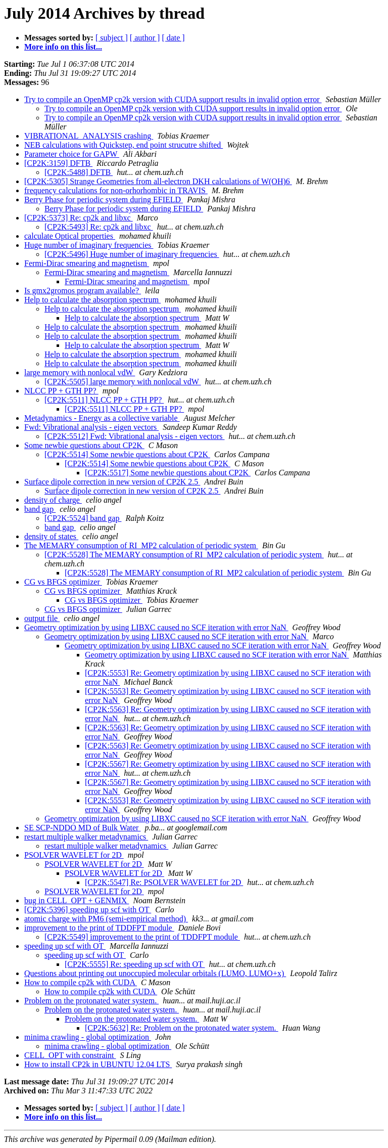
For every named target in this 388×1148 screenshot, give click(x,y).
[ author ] (145, 37)
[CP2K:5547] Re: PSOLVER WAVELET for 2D (164, 882)
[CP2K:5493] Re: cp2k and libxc (98, 227)
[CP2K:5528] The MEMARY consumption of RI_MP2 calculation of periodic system (184, 554)
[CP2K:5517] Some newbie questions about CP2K (168, 472)
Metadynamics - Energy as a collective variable (102, 418)
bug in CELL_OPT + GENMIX (76, 900)
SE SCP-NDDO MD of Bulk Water (82, 827)
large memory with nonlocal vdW (79, 372)
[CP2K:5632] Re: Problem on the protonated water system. (181, 1028)
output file (42, 618)
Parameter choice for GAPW (71, 154)
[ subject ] (111, 37)
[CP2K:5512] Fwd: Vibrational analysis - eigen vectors (134, 436)
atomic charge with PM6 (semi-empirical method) (106, 918)
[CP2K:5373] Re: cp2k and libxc (78, 217)
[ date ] (173, 37)
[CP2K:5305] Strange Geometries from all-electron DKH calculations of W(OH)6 (158, 181)
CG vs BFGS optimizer (63, 582)
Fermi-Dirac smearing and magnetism (86, 263)
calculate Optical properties (69, 236)
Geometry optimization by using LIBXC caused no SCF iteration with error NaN (156, 627)
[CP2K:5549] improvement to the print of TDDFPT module (142, 937)
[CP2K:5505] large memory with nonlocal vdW (122, 381)
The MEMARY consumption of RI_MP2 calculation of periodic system (141, 545)
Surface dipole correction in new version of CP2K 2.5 (112, 481)
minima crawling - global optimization (87, 1037)
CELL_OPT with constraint (70, 1055)
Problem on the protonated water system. (91, 1000)
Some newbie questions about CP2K (84, 445)
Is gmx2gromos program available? (82, 290)
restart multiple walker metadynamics (86, 836)
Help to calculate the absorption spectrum (92, 299)
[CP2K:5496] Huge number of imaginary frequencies (131, 254)
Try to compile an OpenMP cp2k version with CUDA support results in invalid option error (173, 99)
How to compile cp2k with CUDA (80, 982)
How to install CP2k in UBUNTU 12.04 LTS (98, 1064)
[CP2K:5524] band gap (82, 518)
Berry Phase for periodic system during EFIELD (103, 199)
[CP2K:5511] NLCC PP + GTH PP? (104, 399)
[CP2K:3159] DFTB (58, 163)
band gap (40, 509)
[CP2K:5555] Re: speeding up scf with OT (135, 964)
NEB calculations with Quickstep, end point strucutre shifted (123, 145)
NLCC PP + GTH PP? (61, 390)
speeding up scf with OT (65, 946)
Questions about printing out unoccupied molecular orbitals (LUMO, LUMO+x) (155, 973)
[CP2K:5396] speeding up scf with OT (87, 909)
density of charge (53, 500)
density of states (51, 536)
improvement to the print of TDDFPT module (99, 927)
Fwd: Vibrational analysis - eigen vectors (91, 427)
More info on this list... (63, 46)
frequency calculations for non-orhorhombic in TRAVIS (116, 190)
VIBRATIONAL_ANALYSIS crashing (88, 135)
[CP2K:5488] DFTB (78, 172)
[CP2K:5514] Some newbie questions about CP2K (127, 454)
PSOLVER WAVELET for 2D (74, 855)
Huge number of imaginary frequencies (88, 245)
